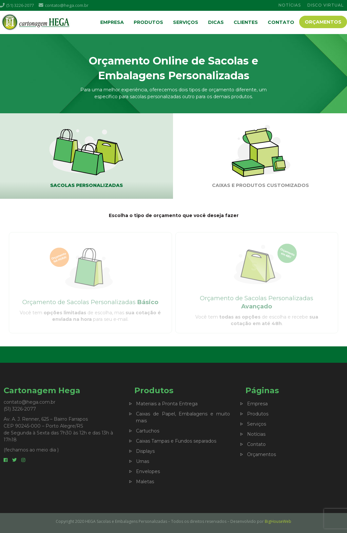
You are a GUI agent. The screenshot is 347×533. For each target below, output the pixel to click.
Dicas (216, 22)
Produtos (148, 22)
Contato (281, 22)
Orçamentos (323, 22)
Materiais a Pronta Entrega (167, 404)
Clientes (246, 22)
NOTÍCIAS (290, 5)
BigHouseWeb (278, 521)
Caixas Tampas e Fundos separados (176, 441)
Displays (145, 451)
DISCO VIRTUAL (325, 5)
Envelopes (148, 471)
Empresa (112, 22)
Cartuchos (147, 431)
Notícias (256, 434)
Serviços (185, 22)
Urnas (142, 461)
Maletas (145, 482)
